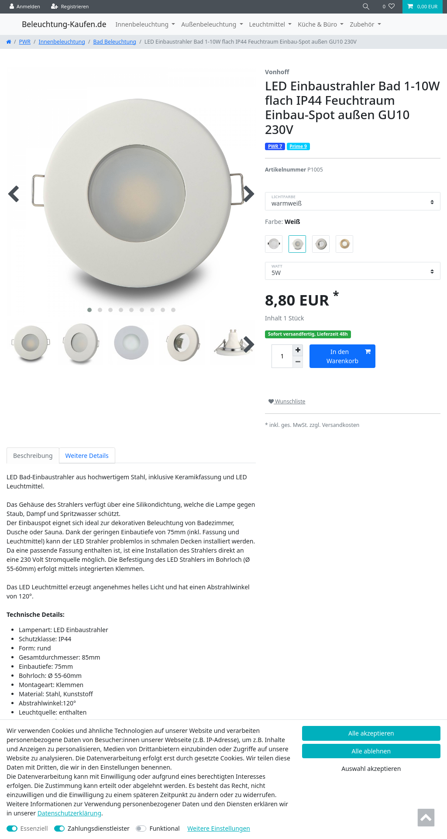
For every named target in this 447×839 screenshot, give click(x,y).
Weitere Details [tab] (87, 455)
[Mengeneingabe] (282, 356)
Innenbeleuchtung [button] (143, 24)
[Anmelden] (25, 7)
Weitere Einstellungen (218, 828)
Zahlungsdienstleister (99, 828)
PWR (25, 41)
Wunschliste (286, 401)
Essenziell (34, 828)
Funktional (164, 828)
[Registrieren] (70, 7)
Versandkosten (341, 425)
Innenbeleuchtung (62, 41)
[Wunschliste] (388, 7)
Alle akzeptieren (371, 733)
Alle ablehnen (371, 751)
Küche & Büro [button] (318, 24)
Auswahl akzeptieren (371, 768)
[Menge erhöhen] (297, 350)
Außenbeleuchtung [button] (209, 24)
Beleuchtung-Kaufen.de (64, 24)
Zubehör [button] (363, 24)
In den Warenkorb (348, 356)
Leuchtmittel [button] (268, 24)
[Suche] (366, 7)
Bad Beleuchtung (115, 41)
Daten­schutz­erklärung (69, 813)
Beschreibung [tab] (33, 455)
